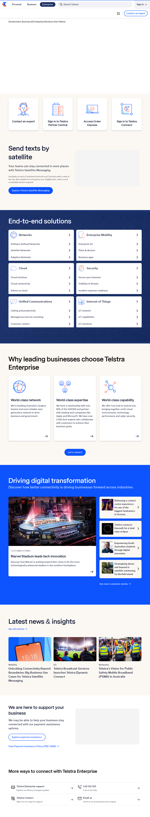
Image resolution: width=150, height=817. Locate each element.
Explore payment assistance (27, 737)
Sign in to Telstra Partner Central (58, 123)
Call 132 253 (90, 786)
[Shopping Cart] (118, 13)
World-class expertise (72, 400)
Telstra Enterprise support (33, 786)
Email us (99, 798)
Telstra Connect (30, 798)
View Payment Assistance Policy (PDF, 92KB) (33, 746)
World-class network (26, 400)
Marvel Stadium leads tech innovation (38, 556)
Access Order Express (92, 123)
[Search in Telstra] (95, 4)
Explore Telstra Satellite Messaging (30, 190)
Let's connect (75, 452)
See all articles (17, 628)
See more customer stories (115, 583)
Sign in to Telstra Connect (127, 123)
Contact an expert (135, 13)
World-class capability (118, 400)
